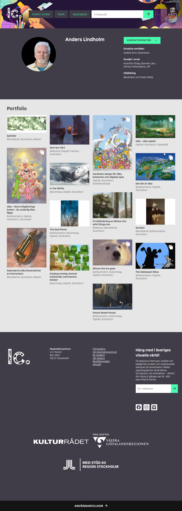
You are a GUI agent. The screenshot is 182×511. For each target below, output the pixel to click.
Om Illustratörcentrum (105, 352)
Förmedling (99, 349)
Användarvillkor (88, 506)
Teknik (61, 14)
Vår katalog (99, 358)
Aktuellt (97, 364)
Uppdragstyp (80, 14)
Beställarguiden (101, 361)
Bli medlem (99, 355)
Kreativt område (41, 14)
